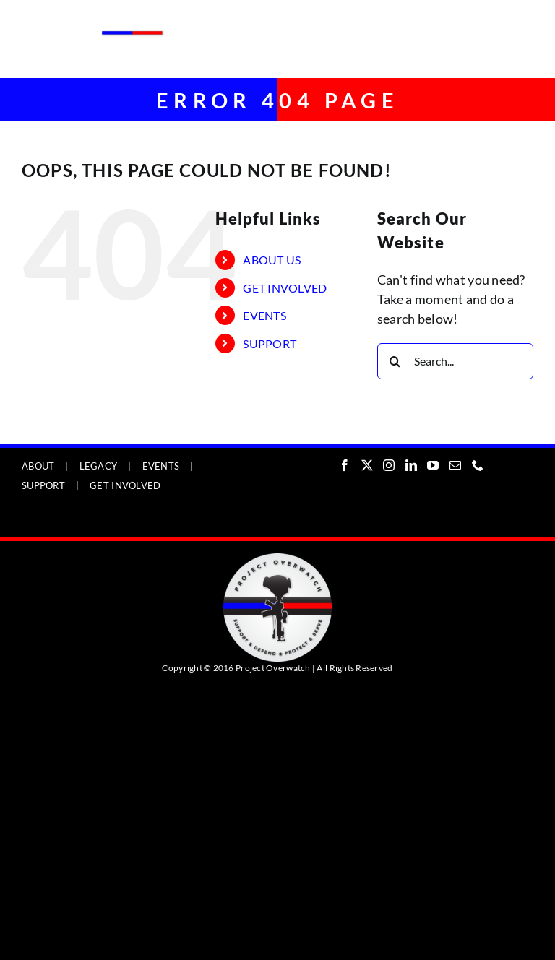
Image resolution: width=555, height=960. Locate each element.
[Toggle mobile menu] (525, 23)
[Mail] (455, 465)
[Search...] (455, 361)
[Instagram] (389, 465)
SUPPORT (269, 343)
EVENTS (264, 315)
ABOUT (38, 466)
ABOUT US (272, 260)
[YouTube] (433, 465)
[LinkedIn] (411, 465)
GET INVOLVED (285, 288)
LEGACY (98, 466)
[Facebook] (344, 465)
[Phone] (477, 465)
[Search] (395, 361)
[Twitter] (367, 465)
